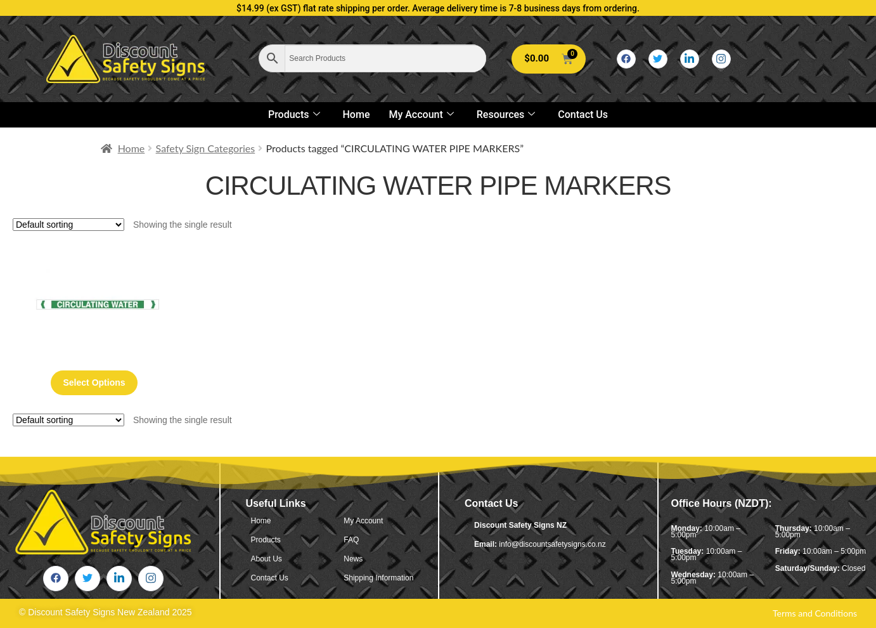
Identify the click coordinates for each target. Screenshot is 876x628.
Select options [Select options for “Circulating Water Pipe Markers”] (94, 382)
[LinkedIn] (689, 59)
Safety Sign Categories (205, 148)
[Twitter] (657, 59)
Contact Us (583, 114)
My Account (421, 114)
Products (294, 114)
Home (356, 114)
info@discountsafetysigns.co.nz (552, 544)
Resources (506, 114)
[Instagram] (721, 59)
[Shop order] (68, 224)
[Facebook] (626, 59)
